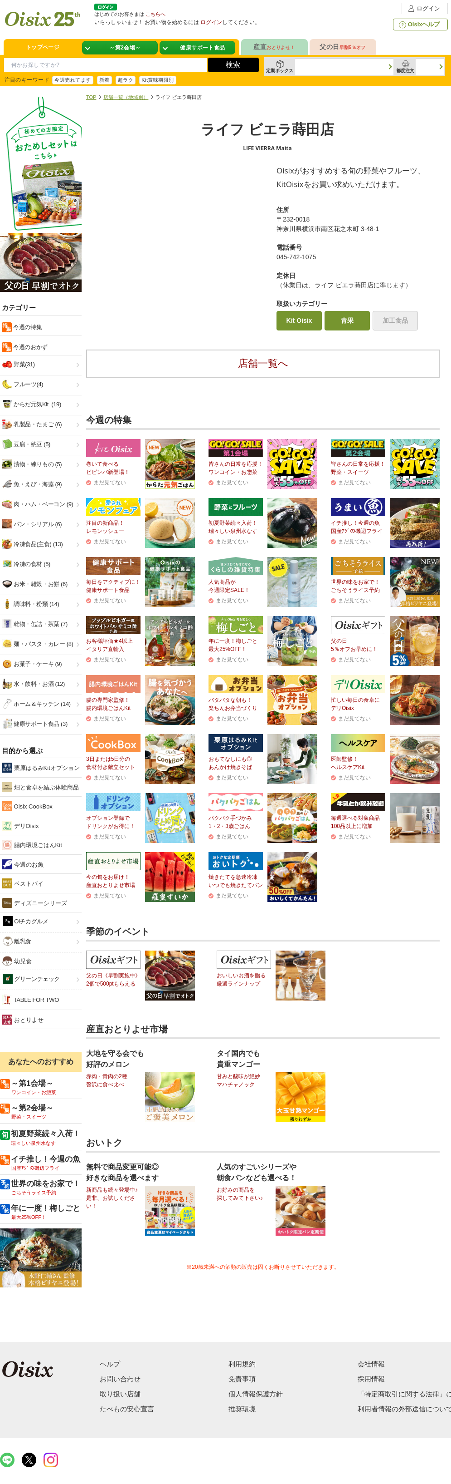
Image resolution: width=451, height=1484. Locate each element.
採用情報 (371, 1379)
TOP (91, 97)
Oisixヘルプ (418, 24)
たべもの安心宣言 (127, 1409)
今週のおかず (30, 347)
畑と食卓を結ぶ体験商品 (40, 787)
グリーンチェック (31, 979)
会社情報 (371, 1364)
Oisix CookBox (27, 806)
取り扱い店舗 (120, 1394)
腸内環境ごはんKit (32, 845)
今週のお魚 (23, 864)
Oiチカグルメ (25, 921)
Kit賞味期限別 (157, 80)
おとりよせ (23, 1020)
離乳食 (17, 941)
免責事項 (242, 1379)
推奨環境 (242, 1409)
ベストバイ (23, 883)
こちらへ (155, 14)
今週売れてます (72, 80)
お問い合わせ (120, 1379)
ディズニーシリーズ (34, 903)
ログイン (423, 8)
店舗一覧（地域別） (125, 97)
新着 (104, 80)
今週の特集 (27, 327)
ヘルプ (110, 1364)
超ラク (125, 80)
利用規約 (242, 1364)
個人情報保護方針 (255, 1394)
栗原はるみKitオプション (41, 768)
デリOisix (20, 826)
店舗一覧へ (263, 363)
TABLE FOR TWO (30, 1000)
